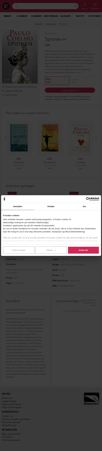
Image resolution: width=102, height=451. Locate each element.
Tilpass (51, 250)
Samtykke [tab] (17, 206)
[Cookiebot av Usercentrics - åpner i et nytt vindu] (88, 199)
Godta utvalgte (18, 250)
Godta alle (83, 250)
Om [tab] (84, 206)
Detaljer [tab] (51, 206)
